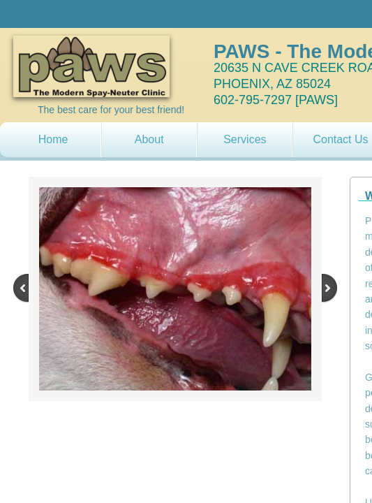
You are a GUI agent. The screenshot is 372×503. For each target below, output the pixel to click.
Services (244, 139)
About (149, 139)
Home (53, 139)
